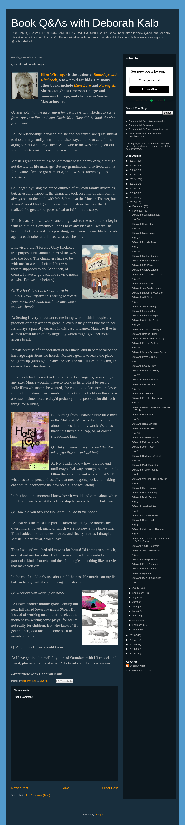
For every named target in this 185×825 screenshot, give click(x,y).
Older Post (110, 788)
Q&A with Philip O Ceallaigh (146, 329)
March (136, 620)
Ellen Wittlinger (54, 74)
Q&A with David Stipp (143, 224)
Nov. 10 (136, 460)
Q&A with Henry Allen (143, 414)
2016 (132, 635)
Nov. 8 (135, 483)
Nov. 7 (135, 501)
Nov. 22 (136, 279)
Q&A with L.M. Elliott (142, 265)
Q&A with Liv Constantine (145, 256)
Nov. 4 (135, 533)
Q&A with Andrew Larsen (145, 269)
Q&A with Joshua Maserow (146, 550)
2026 (132, 161)
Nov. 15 (136, 402)
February (137, 625)
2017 (132, 202)
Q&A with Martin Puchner (145, 437)
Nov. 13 (136, 433)
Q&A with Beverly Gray (144, 366)
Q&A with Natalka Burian (144, 334)
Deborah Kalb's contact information (147, 121)
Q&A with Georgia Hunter (145, 559)
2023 (132, 174)
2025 (132, 165)
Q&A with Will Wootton (143, 297)
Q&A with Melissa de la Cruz (146, 442)
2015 (132, 640)
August (136, 597)
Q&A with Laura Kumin (143, 233)
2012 (132, 653)
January (136, 629)
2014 (132, 644)
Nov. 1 (135, 582)
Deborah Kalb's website (141, 125)
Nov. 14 (136, 419)
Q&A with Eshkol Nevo (143, 393)
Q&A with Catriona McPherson (148, 529)
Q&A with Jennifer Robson (145, 379)
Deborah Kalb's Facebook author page (149, 129)
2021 (132, 183)
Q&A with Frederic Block (144, 311)
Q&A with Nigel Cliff (142, 573)
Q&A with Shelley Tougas (145, 469)
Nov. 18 (136, 361)
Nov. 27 (136, 246)
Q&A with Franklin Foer (144, 242)
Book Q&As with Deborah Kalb (85, 23)
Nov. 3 (135, 555)
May (134, 611)
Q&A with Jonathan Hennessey (148, 338)
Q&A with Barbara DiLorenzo (147, 274)
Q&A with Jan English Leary (146, 288)
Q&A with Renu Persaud (144, 568)
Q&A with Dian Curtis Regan (146, 578)
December (138, 206)
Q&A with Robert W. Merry (145, 370)
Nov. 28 (136, 237)
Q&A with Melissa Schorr (145, 384)
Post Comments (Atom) (38, 795)
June (135, 606)
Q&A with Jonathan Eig (144, 306)
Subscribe (149, 89)
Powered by (149, 100)
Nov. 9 (135, 474)
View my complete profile (139, 670)
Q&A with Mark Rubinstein (145, 465)
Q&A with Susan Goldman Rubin (149, 352)
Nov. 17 (136, 375)
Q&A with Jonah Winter (144, 506)
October (136, 588)
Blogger (99, 814)
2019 (132, 193)
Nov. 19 (136, 347)
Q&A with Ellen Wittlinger (145, 315)
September (138, 593)
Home (65, 788)
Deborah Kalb (137, 665)
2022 (132, 179)
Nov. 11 (136, 451)
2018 (132, 197)
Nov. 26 (136, 251)
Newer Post (19, 788)
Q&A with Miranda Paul (144, 283)
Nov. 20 (136, 324)
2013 (132, 649)
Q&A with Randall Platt (143, 428)
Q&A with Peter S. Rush (144, 357)
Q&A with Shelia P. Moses (145, 515)
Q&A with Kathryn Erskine (145, 343)
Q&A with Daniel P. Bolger (145, 492)
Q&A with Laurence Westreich (147, 292)
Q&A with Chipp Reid (143, 520)
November (138, 210)
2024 (132, 170)
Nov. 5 (135, 524)
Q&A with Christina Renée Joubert (149, 478)
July (134, 602)
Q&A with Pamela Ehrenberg (147, 398)
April (135, 615)
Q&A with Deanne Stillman (145, 260)
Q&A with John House (143, 446)
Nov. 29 (136, 228)
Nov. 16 (136, 389)
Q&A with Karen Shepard (145, 564)
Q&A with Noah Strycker (144, 423)
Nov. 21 (136, 302)
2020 (132, 188)
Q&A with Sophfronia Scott (145, 214)
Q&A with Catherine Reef (145, 320)
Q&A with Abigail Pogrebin (145, 546)
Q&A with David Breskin (144, 497)
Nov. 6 (135, 511)
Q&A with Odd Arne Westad (146, 456)
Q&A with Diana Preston (144, 488)
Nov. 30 (136, 219)
